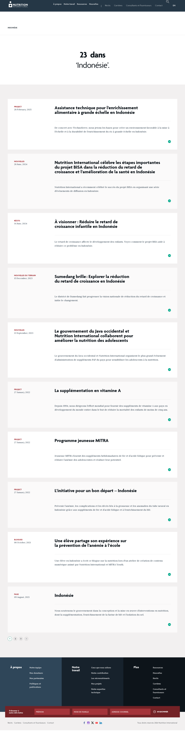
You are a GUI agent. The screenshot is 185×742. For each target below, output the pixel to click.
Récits (107, 5)
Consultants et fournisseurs (138, 5)
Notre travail (64, 5)
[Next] (26, 649)
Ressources (79, 5)
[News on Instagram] (88, 734)
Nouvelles (93, 5)
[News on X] (92, 734)
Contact (159, 5)
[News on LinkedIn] (100, 734)
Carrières (118, 5)
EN (174, 5)
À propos (49, 5)
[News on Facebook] (84, 734)
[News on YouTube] (96, 734)
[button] (167, 6)
